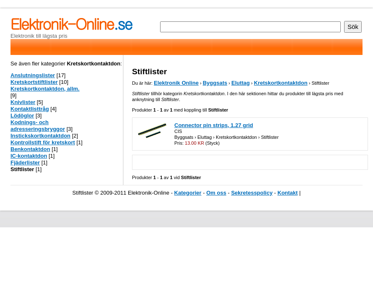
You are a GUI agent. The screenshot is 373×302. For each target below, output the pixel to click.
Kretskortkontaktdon (281, 83)
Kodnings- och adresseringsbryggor (37, 125)
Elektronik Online (176, 83)
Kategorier (188, 193)
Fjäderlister (25, 162)
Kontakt (287, 193)
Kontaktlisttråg (29, 109)
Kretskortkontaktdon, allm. (45, 89)
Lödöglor (22, 115)
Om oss (216, 193)
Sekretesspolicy (251, 193)
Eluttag (240, 83)
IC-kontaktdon (28, 156)
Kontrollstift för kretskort (42, 142)
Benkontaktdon (30, 149)
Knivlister (22, 102)
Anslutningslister (32, 75)
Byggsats (215, 83)
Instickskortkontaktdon (40, 136)
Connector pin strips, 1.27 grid (213, 125)
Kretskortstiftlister (34, 82)
